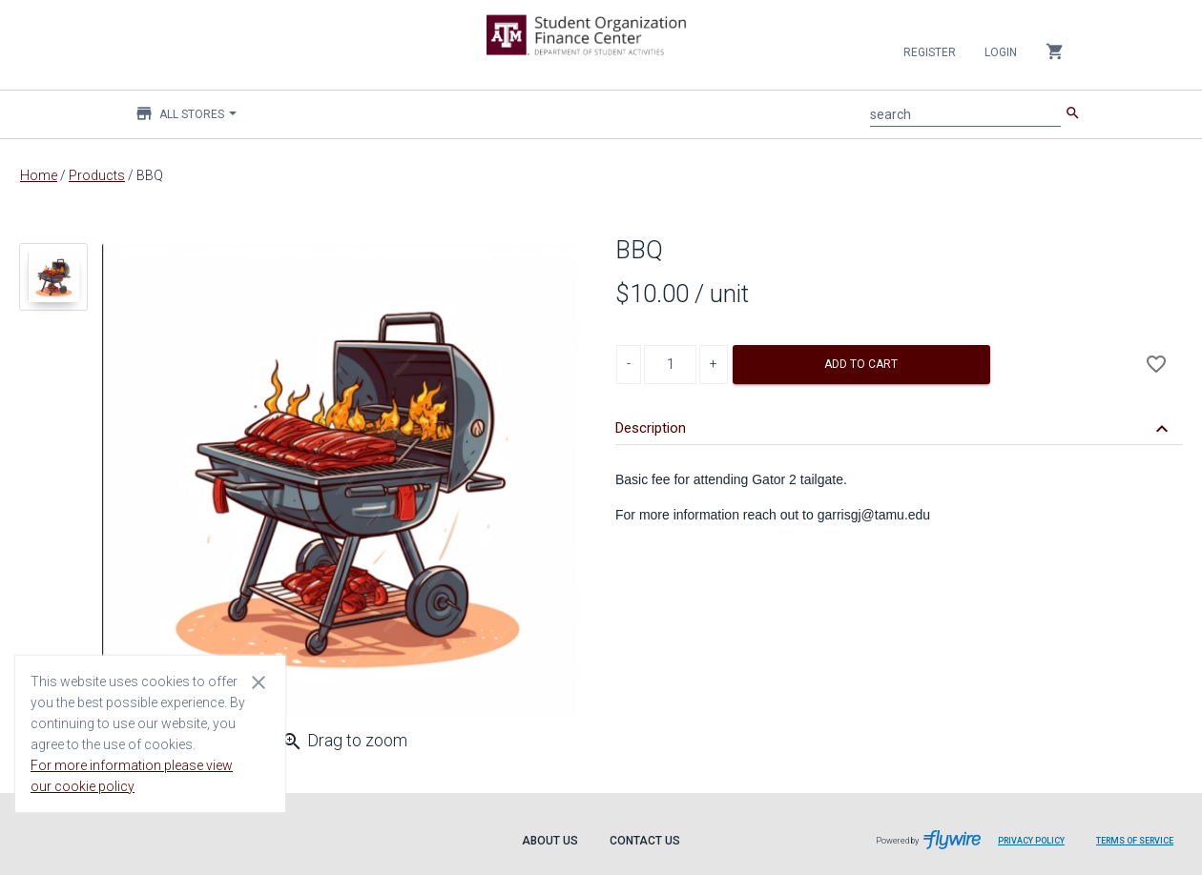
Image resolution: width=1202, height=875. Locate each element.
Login (1000, 52)
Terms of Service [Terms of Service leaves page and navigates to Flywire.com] (1134, 840)
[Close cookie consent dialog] (258, 681)
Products (97, 175)
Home (38, 175)
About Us (550, 840)
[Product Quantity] (670, 364)
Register (929, 52)
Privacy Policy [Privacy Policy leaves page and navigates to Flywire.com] (1031, 840)
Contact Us (645, 840)
